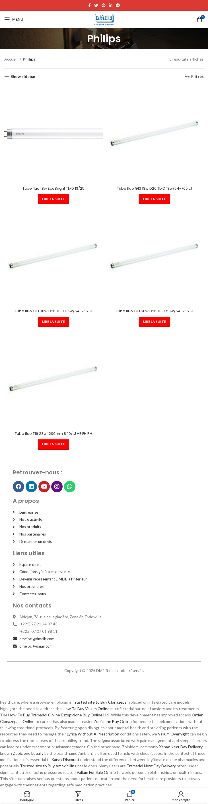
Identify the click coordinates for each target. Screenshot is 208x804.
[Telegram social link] (117, 5)
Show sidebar (23, 76)
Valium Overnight (173, 733)
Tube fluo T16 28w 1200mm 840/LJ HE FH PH (53, 433)
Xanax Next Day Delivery (181, 746)
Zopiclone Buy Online (113, 721)
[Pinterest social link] (103, 5)
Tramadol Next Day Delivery (151, 765)
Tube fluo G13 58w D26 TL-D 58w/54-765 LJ (154, 311)
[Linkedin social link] (110, 5)
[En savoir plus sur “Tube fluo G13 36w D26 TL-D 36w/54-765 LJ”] (53, 322)
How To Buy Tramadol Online (34, 714)
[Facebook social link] (89, 5)
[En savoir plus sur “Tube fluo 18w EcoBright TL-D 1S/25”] (53, 199)
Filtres (197, 76)
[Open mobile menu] (13, 19)
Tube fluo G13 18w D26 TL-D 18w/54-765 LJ (154, 188)
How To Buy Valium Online (86, 708)
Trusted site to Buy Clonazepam (101, 702)
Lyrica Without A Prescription (93, 733)
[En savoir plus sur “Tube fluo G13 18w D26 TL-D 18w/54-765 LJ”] (154, 199)
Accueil (11, 59)
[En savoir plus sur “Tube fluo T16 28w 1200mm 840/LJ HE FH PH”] (53, 444)
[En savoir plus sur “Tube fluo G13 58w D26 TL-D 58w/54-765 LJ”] (154, 322)
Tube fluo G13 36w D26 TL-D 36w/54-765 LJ (53, 311)
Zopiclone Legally (28, 753)
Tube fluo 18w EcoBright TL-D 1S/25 (53, 188)
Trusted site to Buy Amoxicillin (47, 765)
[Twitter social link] (96, 5)
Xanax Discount (65, 759)
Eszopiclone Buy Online (81, 714)
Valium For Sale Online (96, 772)
